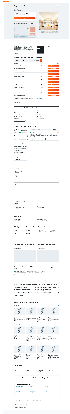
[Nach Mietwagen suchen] (1, 8)
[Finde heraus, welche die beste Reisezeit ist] (1, 16)
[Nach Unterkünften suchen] (1, 6)
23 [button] (33, 28)
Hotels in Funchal (32, 375)
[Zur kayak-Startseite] (6, 1)
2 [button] (33, 21)
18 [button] (22, 28)
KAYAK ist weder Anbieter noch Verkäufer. (37, 389)
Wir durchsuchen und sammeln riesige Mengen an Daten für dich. (37, 391)
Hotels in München (32, 379)
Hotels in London (32, 371)
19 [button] (47, 25)
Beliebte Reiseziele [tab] (18, 366)
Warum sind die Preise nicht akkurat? (37, 392)
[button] (1, 1)
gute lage (15, 148)
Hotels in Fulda (18, 376)
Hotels (18, 397)
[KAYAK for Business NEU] (1, 18)
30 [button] (33, 30)
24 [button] (20, 30)
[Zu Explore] (1, 12)
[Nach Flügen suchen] (1, 4)
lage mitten (15, 146)
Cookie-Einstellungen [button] (17, 102)
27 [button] (27, 30)
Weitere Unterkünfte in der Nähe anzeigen (53, 290)
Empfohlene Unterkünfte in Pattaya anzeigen (52, 328)
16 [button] (33, 25)
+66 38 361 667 (16, 9)
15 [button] (31, 25)
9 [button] (33, 23)
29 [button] (31, 30)
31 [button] (20, 32)
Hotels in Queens (46, 371)
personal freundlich (16, 152)
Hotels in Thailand (26, 397)
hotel (18, 148)
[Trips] (1, 20)
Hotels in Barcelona (32, 376)
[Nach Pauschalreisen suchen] (1, 10)
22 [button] (31, 28)
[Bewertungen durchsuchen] (41, 129)
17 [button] (20, 28)
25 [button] (22, 30)
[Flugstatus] (1, 14)
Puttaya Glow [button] (50, 339)
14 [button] (29, 25)
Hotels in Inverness (46, 374)
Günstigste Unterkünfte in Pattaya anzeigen (53, 309)
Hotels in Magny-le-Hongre (19, 371)
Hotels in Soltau (18, 374)
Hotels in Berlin (46, 376)
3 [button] (20, 23)
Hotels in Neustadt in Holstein (20, 379)
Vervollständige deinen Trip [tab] (26, 366)
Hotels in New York (46, 375)
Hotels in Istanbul (32, 374)
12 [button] (47, 23)
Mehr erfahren (41, 98)
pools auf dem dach (23, 148)
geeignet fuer (22, 152)
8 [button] (31, 23)
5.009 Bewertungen (20, 10)
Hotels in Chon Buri (32, 397)
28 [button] (29, 30)
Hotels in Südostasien (38, 397)
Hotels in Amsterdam (19, 375)
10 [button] (20, 25)
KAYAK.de (15, 397)
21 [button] (29, 28)
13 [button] (49, 23)
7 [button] (36, 23)
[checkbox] (18, 168)
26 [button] (47, 28)
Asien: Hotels (21, 397)
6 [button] (49, 21)
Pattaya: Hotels (44, 397)
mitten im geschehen (17, 150)
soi (21, 150)
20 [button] (27, 28)
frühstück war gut (25, 146)
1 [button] (31, 21)
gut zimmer (19, 146)
